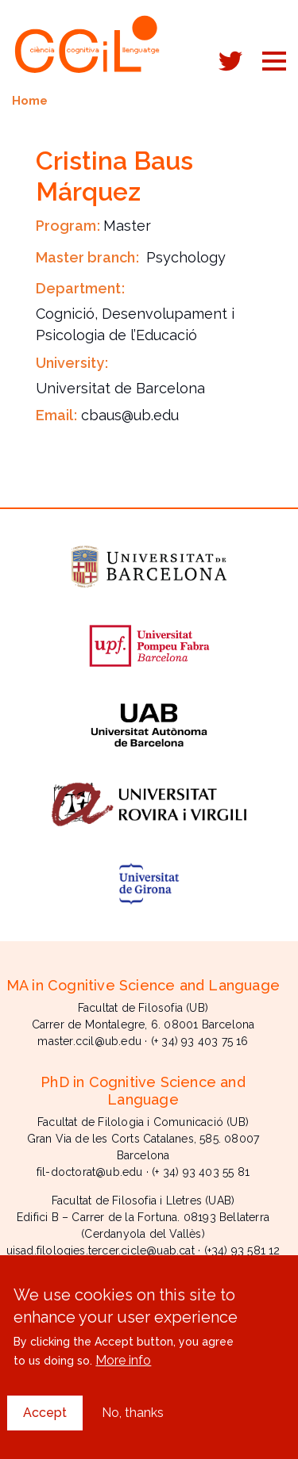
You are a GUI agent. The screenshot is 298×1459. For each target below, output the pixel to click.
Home (30, 100)
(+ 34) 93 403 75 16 (200, 1041)
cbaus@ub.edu (130, 415)
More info (123, 1378)
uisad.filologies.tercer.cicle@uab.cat (100, 1250)
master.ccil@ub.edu (89, 1041)
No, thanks (133, 1430)
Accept (45, 1430)
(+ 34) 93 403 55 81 (201, 1172)
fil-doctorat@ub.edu (90, 1172)
